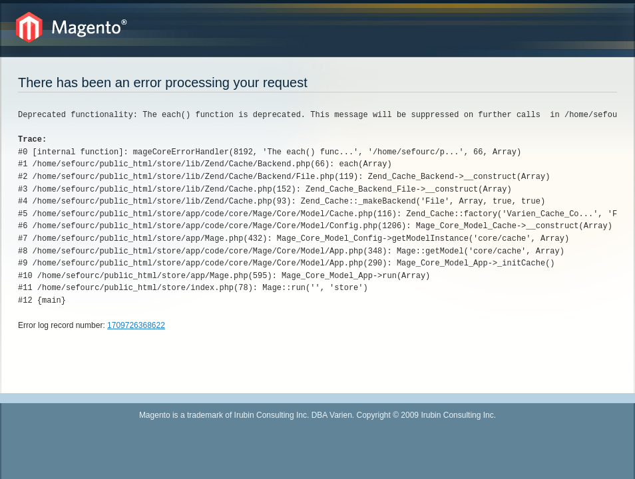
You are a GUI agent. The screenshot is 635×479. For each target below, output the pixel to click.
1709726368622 (136, 325)
